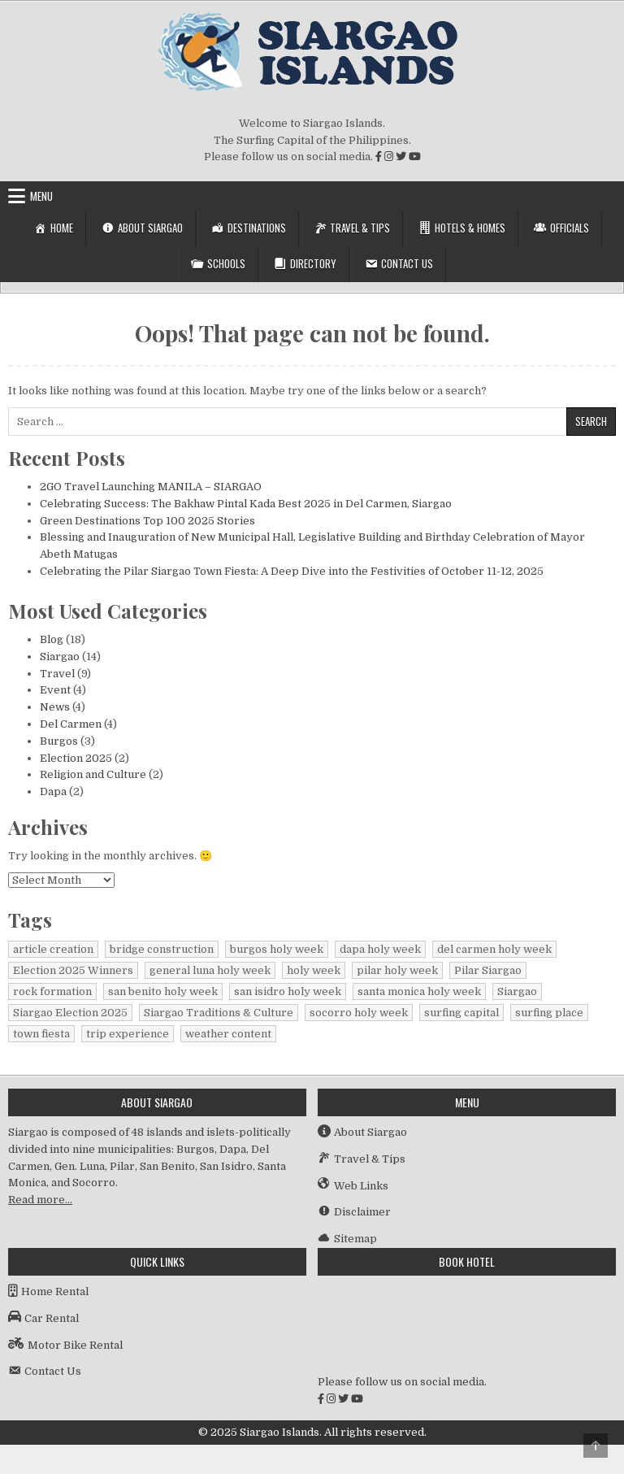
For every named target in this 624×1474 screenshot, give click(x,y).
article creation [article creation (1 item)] (53, 949)
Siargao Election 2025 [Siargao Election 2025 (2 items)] (70, 1013)
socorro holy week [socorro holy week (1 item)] (359, 1013)
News (55, 707)
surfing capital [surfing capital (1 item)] (461, 1013)
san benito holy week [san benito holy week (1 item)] (163, 991)
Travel (57, 673)
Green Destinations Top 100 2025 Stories (147, 521)
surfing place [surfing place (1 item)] (549, 1013)
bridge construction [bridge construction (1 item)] (162, 949)
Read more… (40, 1200)
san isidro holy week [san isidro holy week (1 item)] (287, 991)
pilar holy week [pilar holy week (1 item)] (397, 970)
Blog (51, 639)
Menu (41, 196)
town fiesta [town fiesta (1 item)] (41, 1034)
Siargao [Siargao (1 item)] (517, 991)
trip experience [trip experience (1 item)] (127, 1034)
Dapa (53, 791)
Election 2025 (76, 758)
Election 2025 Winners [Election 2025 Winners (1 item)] (73, 970)
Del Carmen (71, 724)
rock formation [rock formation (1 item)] (52, 991)
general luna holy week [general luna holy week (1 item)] (210, 970)
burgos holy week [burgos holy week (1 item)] (276, 949)
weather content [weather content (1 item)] (228, 1034)
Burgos (59, 741)
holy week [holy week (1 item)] (313, 970)
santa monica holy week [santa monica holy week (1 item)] (419, 991)
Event (55, 690)
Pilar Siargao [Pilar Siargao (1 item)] (488, 970)
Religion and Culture (93, 774)
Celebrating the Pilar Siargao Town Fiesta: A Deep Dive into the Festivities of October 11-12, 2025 (292, 571)
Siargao (60, 656)
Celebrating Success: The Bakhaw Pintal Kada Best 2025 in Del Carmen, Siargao (246, 504)
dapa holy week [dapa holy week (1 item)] (380, 949)
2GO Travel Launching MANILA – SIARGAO (151, 486)
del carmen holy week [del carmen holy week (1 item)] (494, 949)
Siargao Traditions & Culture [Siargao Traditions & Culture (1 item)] (218, 1013)
